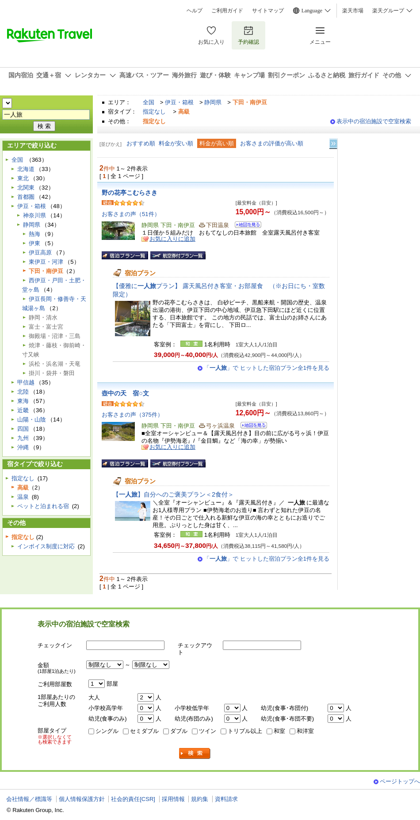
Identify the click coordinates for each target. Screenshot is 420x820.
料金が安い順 (176, 143)
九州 (23, 438)
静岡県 (212, 102)
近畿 (23, 410)
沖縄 (23, 447)
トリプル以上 (245, 731)
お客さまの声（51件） (131, 214)
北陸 (23, 391)
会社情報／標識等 (29, 799)
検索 (195, 753)
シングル (106, 731)
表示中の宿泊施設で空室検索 (373, 121)
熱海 (34, 234)
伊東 (34, 243)
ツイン (207, 731)
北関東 (25, 187)
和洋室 (305, 731)
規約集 (199, 799)
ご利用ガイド (227, 11)
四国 (23, 428)
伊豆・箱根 (179, 102)
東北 (23, 178)
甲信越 (25, 382)
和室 (279, 731)
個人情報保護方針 (82, 799)
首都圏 (25, 197)
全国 (148, 102)
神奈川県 (34, 215)
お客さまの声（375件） (132, 414)
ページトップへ (400, 781)
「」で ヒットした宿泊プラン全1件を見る (266, 367)
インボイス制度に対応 (46, 546)
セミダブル (144, 731)
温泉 (23, 497)
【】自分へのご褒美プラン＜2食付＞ (173, 494)
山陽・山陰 (31, 419)
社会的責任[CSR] (133, 799)
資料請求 (226, 799)
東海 (23, 401)
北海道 (25, 169)
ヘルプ (194, 11)
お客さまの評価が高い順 (271, 143)
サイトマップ (268, 11)
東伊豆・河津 (46, 261)
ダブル (178, 731)
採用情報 (173, 799)
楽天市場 (352, 11)
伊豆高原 (40, 252)
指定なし (154, 111)
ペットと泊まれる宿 (43, 506)
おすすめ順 (140, 143)
